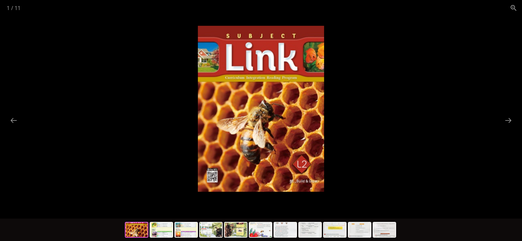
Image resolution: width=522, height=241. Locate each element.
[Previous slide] (14, 120)
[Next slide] (508, 120)
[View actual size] (513, 8)
